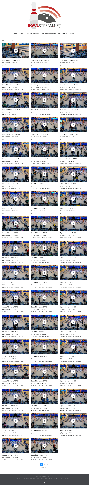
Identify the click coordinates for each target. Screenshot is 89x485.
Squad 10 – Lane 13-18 (10, 430)
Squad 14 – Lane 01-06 (68, 331)
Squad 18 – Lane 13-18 (10, 233)
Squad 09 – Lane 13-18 (10, 455)
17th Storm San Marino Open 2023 (13, 65)
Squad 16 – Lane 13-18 (10, 282)
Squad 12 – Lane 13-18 (10, 381)
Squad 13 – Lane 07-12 (39, 356)
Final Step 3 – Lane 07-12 (40, 85)
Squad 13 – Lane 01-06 (68, 356)
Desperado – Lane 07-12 (39, 159)
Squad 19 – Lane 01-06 (68, 208)
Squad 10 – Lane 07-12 (39, 430)
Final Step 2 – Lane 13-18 (11, 109)
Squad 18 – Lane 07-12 (39, 233)
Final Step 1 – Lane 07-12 (40, 134)
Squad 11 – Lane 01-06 (68, 406)
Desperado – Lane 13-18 (10, 159)
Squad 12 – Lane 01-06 (68, 381)
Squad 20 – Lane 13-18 (10, 183)
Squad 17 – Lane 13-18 (10, 257)
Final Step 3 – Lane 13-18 (11, 85)
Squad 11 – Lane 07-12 (39, 406)
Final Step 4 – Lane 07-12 (40, 60)
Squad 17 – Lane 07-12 (39, 257)
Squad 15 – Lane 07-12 (39, 307)
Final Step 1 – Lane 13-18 (11, 134)
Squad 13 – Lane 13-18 (10, 356)
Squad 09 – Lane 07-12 (39, 455)
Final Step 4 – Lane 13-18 (11, 60)
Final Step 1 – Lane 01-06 (69, 134)
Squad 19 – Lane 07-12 (39, 208)
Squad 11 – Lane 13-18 (10, 406)
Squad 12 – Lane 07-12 (39, 381)
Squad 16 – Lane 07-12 (39, 282)
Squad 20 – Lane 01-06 (68, 183)
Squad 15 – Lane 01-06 (68, 307)
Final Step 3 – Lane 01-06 (69, 85)
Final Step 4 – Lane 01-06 (69, 60)
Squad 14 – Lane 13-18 (10, 331)
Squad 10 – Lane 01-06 (68, 430)
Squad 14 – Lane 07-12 (39, 331)
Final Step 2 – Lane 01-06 (69, 109)
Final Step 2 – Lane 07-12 (40, 109)
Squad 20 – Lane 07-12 (39, 183)
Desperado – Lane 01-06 (68, 159)
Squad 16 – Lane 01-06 (68, 282)
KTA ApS (45, 476)
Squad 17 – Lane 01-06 (68, 257)
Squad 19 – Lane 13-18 (10, 208)
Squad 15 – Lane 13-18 (10, 307)
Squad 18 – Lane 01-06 (68, 233)
